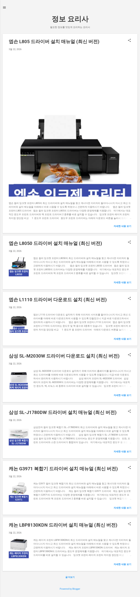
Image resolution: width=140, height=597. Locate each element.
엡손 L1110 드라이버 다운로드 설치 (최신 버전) (58, 299)
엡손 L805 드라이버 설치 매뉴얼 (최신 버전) (54, 41)
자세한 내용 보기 (122, 226)
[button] (129, 40)
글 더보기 (70, 577)
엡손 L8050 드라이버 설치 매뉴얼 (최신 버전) (55, 243)
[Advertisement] (70, 75)
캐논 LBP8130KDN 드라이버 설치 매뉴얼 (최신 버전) (63, 525)
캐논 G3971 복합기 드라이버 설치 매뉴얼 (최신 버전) (63, 468)
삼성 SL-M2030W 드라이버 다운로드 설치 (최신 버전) (64, 356)
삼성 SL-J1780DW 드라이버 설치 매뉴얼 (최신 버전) (63, 412)
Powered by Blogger (70, 588)
